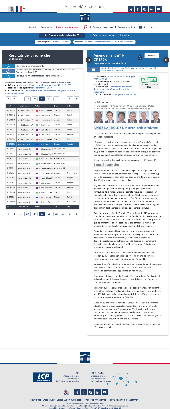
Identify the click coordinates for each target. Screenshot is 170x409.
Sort (70, 100)
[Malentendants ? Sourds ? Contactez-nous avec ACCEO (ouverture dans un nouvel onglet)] (65, 386)
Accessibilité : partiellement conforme (70, 400)
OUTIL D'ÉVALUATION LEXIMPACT (124, 394)
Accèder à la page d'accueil (85, 16)
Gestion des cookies (120, 400)
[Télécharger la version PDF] (140, 52)
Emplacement (25, 100)
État (57, 100)
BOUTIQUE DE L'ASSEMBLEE (42, 394)
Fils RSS (109, 400)
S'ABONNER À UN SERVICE (95, 394)
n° (10, 100)
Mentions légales (48, 400)
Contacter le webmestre (95, 400)
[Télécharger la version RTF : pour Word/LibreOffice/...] (113, 65)
